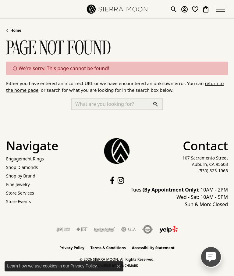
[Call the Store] (213, 171)
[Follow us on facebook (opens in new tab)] (112, 180)
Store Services (20, 193)
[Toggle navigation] (222, 9)
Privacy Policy (71, 247)
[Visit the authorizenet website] (147, 229)
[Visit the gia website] (128, 229)
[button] (174, 9)
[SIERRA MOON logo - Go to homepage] (117, 9)
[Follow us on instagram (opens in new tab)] (121, 180)
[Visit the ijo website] (63, 229)
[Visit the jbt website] (82, 229)
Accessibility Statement (153, 247)
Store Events (18, 201)
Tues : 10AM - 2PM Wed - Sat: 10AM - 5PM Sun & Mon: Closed (179, 197)
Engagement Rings (25, 159)
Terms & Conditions (108, 247)
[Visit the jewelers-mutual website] (104, 229)
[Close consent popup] (118, 266)
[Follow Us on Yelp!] (168, 229)
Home (15, 30)
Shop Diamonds (22, 167)
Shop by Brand (20, 176)
